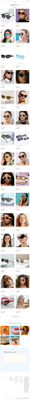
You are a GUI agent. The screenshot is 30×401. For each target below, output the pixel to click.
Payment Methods (17, 380)
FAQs (15, 379)
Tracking (16, 383)
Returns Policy (16, 382)
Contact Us (21, 380)
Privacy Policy (21, 381)
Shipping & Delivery (17, 381)
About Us (21, 379)
